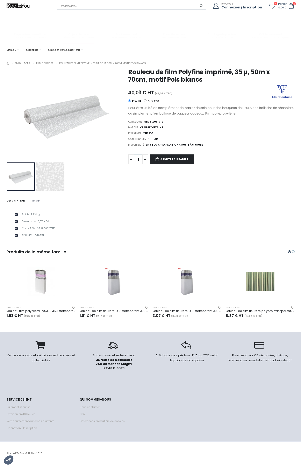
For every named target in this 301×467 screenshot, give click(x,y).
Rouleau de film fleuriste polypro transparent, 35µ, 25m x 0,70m (260, 313)
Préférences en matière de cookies (104, 423)
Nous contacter (90, 409)
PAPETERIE (32, 49)
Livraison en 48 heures (22, 416)
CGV (83, 416)
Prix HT (135, 101)
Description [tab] (16, 201)
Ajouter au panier (176, 160)
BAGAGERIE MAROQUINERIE (64, 49)
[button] (291, 6)
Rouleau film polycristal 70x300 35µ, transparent (41, 313)
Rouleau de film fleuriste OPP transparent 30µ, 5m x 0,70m (114, 313)
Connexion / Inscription (241, 7)
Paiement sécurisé (19, 409)
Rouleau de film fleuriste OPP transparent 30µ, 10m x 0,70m (187, 313)
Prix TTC (151, 101)
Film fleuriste (44, 63)
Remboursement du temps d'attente (31, 423)
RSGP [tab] (37, 201)
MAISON (11, 49)
